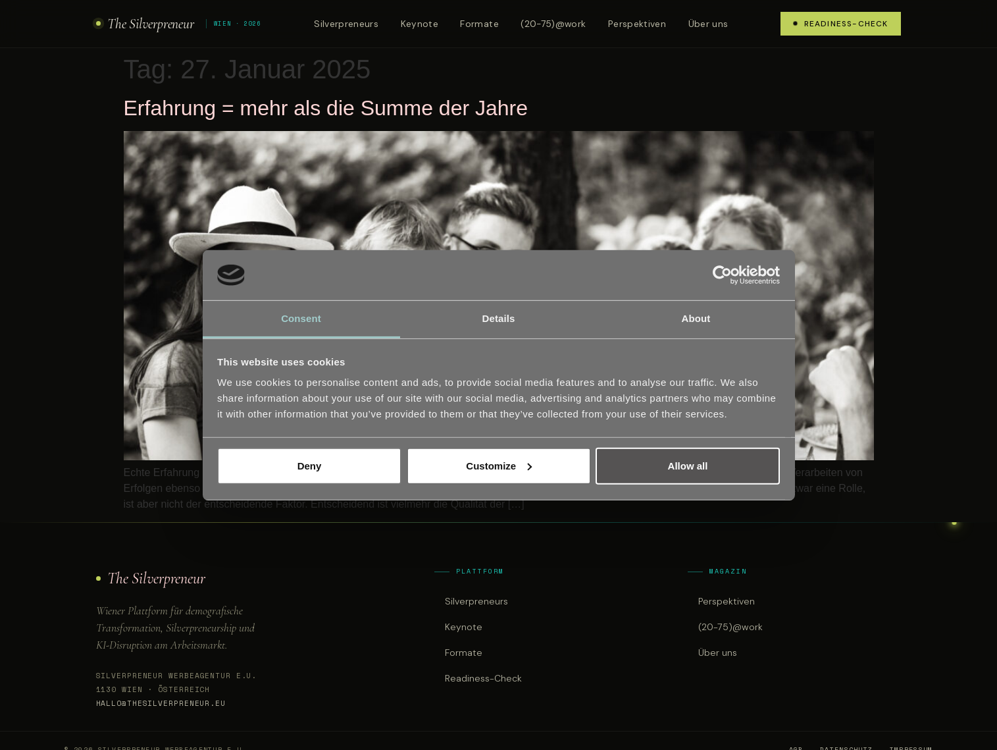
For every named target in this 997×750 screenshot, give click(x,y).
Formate (479, 24)
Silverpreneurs (346, 24)
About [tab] (696, 318)
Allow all (688, 465)
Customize (499, 465)
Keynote (419, 24)
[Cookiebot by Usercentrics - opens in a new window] (722, 275)
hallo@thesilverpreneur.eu (161, 703)
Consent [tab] (301, 318)
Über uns (708, 24)
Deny (309, 465)
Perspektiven (637, 24)
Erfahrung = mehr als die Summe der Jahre (326, 108)
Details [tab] (498, 318)
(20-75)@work (553, 24)
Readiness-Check (841, 23)
